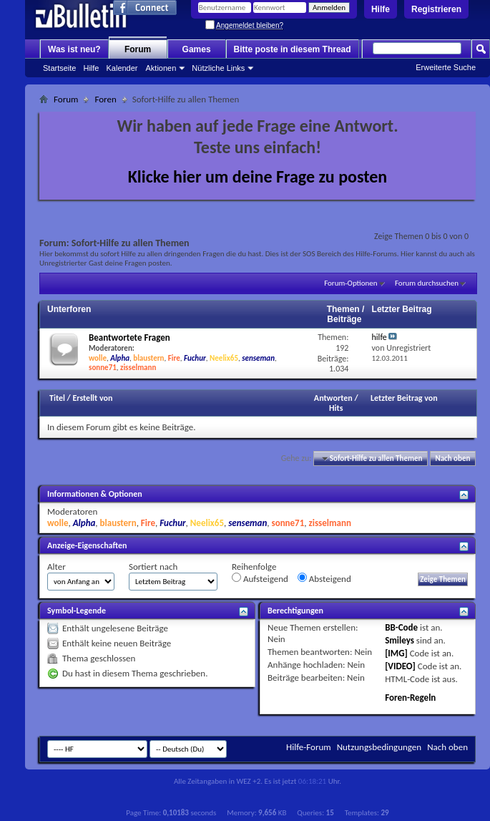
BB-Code (401, 627)
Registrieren (436, 9)
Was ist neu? (74, 49)
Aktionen (161, 68)
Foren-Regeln (410, 697)
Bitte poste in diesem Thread (292, 49)
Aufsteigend (260, 578)
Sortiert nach (153, 566)
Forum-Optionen (350, 283)
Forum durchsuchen (427, 283)
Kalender (121, 68)
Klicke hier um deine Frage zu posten (258, 176)
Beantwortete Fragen (129, 337)
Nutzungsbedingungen (379, 747)
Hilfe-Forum (308, 747)
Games (196, 49)
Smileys (399, 640)
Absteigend (324, 578)
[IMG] (396, 653)
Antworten (333, 398)
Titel (57, 398)
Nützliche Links (218, 68)
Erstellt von (92, 398)
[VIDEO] (400, 666)
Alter (56, 566)
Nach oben (452, 458)
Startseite (59, 68)
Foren (105, 99)
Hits (336, 408)
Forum (137, 49)
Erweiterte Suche (446, 67)
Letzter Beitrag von (404, 398)
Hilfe (380, 9)
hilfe (379, 337)
